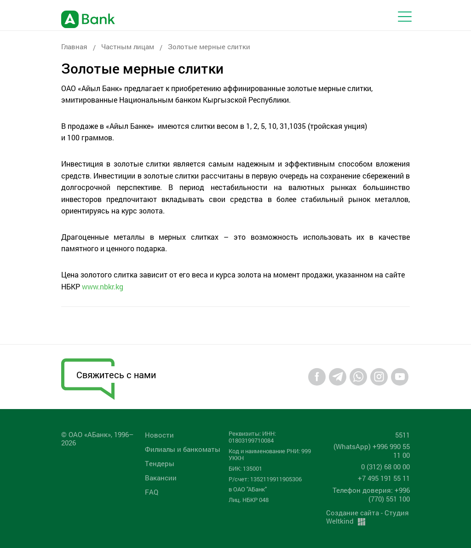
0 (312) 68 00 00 (385, 466)
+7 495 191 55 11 (384, 478)
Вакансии (161, 477)
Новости (159, 434)
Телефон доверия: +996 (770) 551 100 (371, 494)
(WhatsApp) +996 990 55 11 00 (371, 451)
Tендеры (159, 463)
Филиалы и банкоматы (182, 449)
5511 (402, 434)
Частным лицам (127, 46)
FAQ (151, 491)
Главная (74, 46)
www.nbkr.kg (102, 286)
